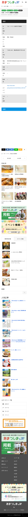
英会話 (11, 153)
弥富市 (20, 10)
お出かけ (7, 404)
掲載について (4, 461)
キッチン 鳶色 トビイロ (16, 349)
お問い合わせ (4, 470)
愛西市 (15, 467)
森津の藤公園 (14, 369)
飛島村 (15, 480)
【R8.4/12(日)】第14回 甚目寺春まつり (18, 321)
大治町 (15, 473)
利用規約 (22, 510)
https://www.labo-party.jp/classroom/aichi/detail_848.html (16, 86)
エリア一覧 (16, 458)
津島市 (15, 464)
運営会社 (3, 464)
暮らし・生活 (10, 10)
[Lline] (16, 149)
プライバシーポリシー (14, 510)
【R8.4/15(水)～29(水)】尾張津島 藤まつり (18, 311)
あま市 (15, 461)
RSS (14, 507)
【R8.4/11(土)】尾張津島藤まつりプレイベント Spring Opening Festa (18, 341)
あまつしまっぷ (10, 515)
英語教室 (15, 153)
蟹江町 (15, 477)
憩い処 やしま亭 (14, 379)
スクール (4, 10)
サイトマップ (4, 467)
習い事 (15, 10)
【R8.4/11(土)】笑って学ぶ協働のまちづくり (18, 390)
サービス (7, 411)
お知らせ (3, 458)
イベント (7, 415)
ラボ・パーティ (6, 153)
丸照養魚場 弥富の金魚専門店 (17, 359)
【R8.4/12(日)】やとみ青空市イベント (18, 301)
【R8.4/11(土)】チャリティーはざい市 (18, 331)
